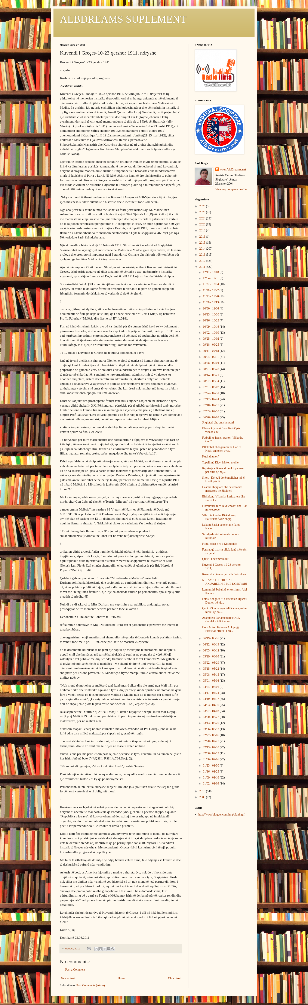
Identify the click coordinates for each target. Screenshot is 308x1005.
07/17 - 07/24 (211, 399)
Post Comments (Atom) (90, 985)
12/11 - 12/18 (211, 272)
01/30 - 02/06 (211, 759)
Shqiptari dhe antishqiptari (218, 422)
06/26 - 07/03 (211, 417)
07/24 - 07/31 (211, 393)
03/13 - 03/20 (211, 723)
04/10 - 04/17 (211, 698)
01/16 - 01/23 (211, 771)
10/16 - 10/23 (211, 320)
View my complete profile (231, 189)
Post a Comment (75, 969)
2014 (202, 248)
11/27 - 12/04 (211, 284)
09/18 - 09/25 (211, 344)
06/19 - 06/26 (211, 638)
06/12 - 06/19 (211, 644)
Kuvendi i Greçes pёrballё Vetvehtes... (225, 574)
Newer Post (68, 978)
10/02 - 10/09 (211, 332)
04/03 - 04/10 (211, 705)
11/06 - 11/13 (211, 302)
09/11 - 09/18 (211, 350)
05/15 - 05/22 (211, 668)
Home (121, 978)
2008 (202, 797)
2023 (202, 224)
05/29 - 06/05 (211, 656)
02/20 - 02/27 (211, 741)
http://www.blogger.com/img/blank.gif (221, 814)
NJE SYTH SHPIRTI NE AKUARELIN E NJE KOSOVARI (224, 582)
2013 (202, 254)
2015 (202, 242)
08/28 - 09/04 (211, 362)
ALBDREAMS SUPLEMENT (123, 19)
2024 (202, 218)
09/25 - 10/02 (211, 338)
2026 (202, 206)
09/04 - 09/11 (211, 356)
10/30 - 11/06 (211, 308)
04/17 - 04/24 (211, 692)
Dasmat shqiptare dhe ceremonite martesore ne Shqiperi (222, 488)
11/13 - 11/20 (211, 296)
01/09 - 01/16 (211, 777)
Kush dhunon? (210, 456)
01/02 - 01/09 (211, 783)
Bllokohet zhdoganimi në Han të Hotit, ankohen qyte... (221, 449)
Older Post (174, 978)
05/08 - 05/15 (211, 674)
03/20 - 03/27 (211, 717)
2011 (202, 266)
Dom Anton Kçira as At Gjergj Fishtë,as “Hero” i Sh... (220, 629)
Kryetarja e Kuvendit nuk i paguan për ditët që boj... (223, 470)
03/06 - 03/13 (211, 729)
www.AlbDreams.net (233, 169)
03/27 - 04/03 (211, 711)
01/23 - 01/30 (211, 765)
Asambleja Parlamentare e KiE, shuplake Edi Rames (221, 619)
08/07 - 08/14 (211, 381)
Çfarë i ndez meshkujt (215, 559)
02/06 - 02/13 (211, 753)
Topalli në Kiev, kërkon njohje (220, 462)
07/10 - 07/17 (211, 405)
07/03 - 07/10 (211, 411)
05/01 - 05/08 (211, 680)
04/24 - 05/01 (211, 686)
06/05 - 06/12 (211, 650)
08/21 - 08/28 (211, 369)
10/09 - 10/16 (211, 326)
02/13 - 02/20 (211, 747)
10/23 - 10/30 (211, 314)
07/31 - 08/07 (211, 387)
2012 (202, 260)
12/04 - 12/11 (211, 278)
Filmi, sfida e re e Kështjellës (219, 543)
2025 (202, 212)
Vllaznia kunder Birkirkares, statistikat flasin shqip (219, 517)
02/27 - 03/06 (211, 735)
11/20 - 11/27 (211, 290)
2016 (202, 236)
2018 (202, 230)
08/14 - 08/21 (211, 375)
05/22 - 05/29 (211, 662)
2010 (202, 791)
